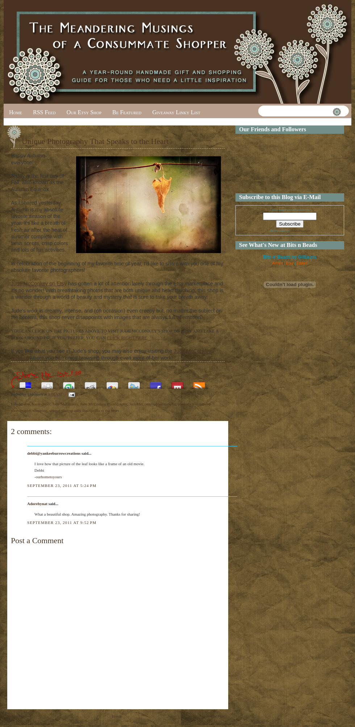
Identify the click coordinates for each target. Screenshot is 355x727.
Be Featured (126, 112)
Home (15, 112)
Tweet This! (134, 383)
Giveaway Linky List (176, 112)
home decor (41, 404)
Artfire (277, 263)
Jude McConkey (65, 404)
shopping (40, 410)
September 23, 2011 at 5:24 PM (61, 485)
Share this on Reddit (90, 383)
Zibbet (302, 263)
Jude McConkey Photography (103, 404)
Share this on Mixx (177, 383)
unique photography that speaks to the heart (84, 410)
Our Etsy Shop (84, 112)
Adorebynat (37, 503)
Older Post (216, 716)
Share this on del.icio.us (25, 383)
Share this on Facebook (156, 383)
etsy (27, 404)
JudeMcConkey (141, 404)
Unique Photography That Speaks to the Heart (95, 141)
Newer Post (16, 716)
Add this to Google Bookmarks (112, 383)
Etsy (289, 263)
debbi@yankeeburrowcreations (53, 453)
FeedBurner (300, 230)
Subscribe (199, 383)
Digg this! (47, 383)
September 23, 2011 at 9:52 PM (61, 522)
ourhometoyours (49, 477)
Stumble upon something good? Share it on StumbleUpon (69, 383)
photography (166, 404)
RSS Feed (44, 112)
